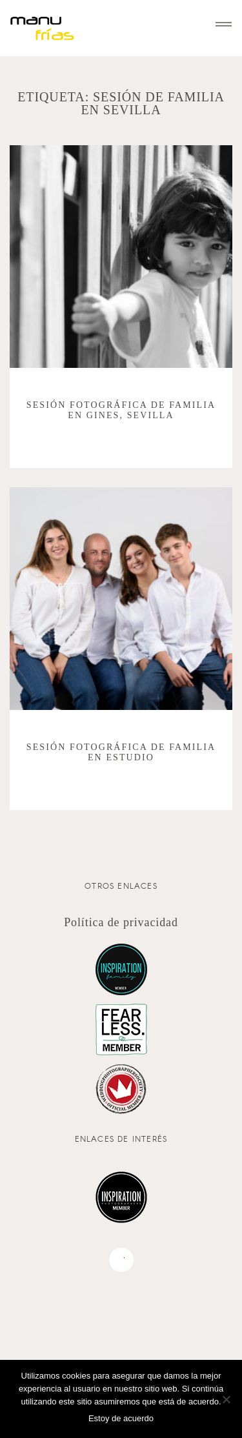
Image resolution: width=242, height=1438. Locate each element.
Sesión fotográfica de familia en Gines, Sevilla (121, 410)
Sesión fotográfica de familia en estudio (121, 752)
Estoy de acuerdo (121, 1418)
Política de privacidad (121, 922)
